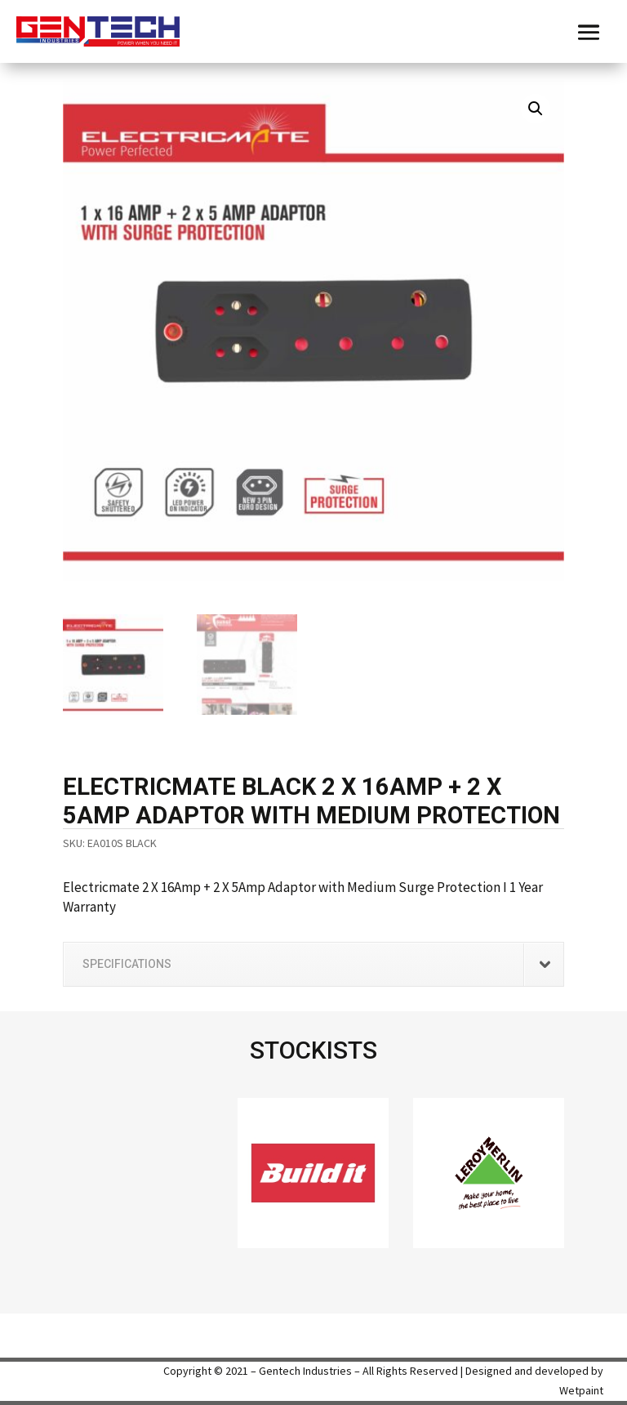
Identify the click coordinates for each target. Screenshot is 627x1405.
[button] (535, 108)
